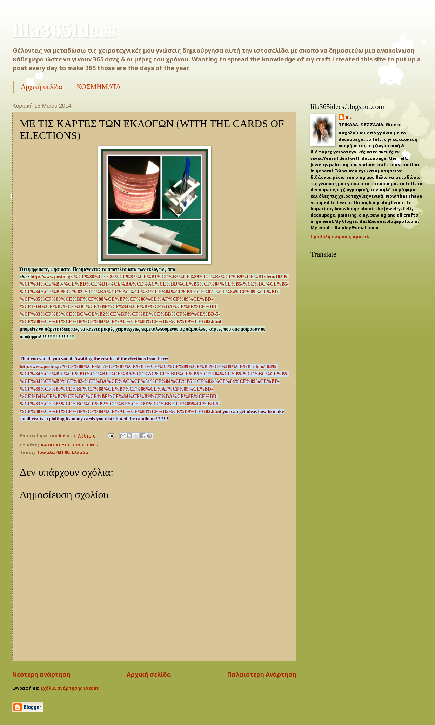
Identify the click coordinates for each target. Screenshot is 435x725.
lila (349, 117)
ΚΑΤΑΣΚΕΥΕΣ (56, 444)
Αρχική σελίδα (41, 87)
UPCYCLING (85, 444)
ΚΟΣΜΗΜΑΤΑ (98, 87)
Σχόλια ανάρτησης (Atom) (70, 688)
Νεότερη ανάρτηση (41, 674)
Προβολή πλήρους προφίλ (339, 236)
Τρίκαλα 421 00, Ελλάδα (62, 452)
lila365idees (64, 30)
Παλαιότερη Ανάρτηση (261, 674)
